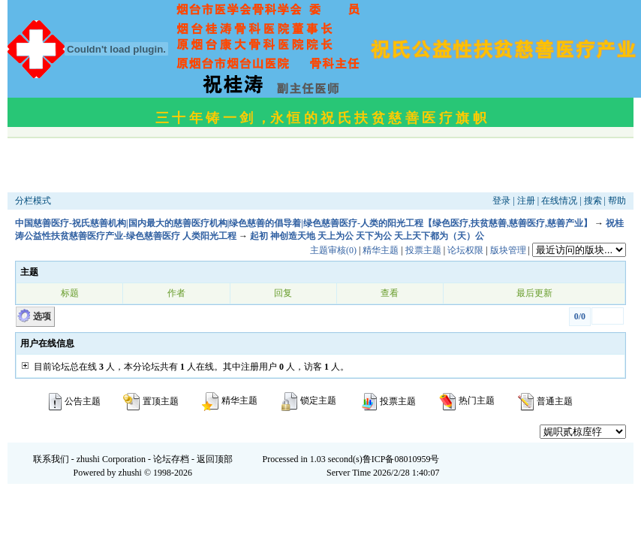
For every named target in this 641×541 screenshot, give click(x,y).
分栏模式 (33, 200)
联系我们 (51, 459)
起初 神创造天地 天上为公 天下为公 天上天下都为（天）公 (367, 236)
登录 (501, 200)
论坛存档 (171, 459)
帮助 (617, 200)
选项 (42, 316)
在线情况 (559, 200)
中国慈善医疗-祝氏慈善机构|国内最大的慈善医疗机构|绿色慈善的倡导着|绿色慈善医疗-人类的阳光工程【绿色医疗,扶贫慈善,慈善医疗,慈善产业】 (303, 223)
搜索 (593, 200)
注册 (526, 200)
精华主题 (381, 250)
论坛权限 (465, 250)
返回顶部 (215, 459)
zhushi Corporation (111, 459)
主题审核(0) (333, 250)
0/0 (579, 316)
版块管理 (508, 250)
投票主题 (423, 250)
